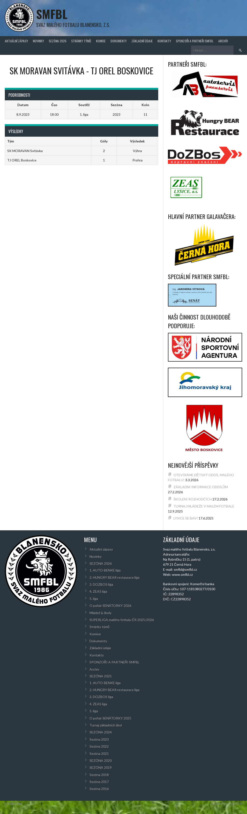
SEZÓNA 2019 (100, 767)
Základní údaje (142, 40)
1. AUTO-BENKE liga (105, 570)
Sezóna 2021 (99, 753)
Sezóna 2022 (99, 746)
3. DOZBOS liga (101, 584)
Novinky (38, 40)
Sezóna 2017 (99, 782)
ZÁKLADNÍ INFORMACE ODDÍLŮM (200, 487)
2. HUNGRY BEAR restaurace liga (114, 577)
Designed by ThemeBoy (226, 803)
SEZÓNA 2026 (57, 40)
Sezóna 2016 (99, 789)
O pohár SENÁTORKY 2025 (110, 718)
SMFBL (51, 13)
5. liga (93, 598)
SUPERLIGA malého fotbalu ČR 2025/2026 (121, 620)
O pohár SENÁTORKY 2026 (110, 605)
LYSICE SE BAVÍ (185, 518)
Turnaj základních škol (105, 725)
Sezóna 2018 (99, 775)
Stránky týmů (81, 40)
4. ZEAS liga (98, 591)
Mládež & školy (100, 613)
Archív (223, 40)
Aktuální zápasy (16, 40)
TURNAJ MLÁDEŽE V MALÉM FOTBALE (203, 506)
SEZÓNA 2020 (100, 760)
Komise (101, 40)
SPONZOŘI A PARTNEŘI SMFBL (194, 40)
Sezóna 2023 (99, 739)
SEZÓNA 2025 (100, 676)
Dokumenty (118, 40)
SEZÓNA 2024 (100, 732)
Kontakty (164, 40)
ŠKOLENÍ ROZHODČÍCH (192, 499)
